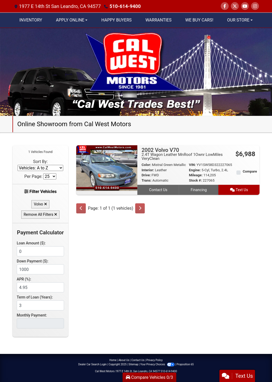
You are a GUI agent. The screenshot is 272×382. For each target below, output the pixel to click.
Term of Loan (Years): (35, 297)
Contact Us (137, 360)
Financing (199, 190)
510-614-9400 (125, 6)
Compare (250, 171)
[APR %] (40, 287)
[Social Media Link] (255, 6)
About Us (123, 360)
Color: (146, 165)
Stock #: (195, 180)
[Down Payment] (40, 269)
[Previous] (81, 208)
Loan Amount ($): (31, 243)
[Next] (140, 208)
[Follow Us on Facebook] (225, 6)
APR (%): (24, 279)
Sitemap (133, 364)
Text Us (239, 190)
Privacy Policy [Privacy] (154, 360)
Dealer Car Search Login (92, 364)
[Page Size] (49, 176)
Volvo (40, 204)
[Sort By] (40, 168)
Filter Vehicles (40, 191)
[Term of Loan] (40, 305)
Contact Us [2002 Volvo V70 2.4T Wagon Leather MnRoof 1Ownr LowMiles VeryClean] (158, 190)
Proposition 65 (185, 364)
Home (113, 360)
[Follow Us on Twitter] (235, 6)
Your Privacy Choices (157, 364)
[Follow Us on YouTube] (245, 6)
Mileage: (195, 175)
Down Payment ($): (32, 261)
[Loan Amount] (40, 251)
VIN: (192, 165)
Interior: (148, 170)
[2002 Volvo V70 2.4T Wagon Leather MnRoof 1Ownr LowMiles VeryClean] (106, 167)
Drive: (146, 175)
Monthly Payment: (32, 315)
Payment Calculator (40, 232)
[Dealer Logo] (136, 71)
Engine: (195, 170)
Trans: (146, 180)
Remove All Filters (40, 214)
